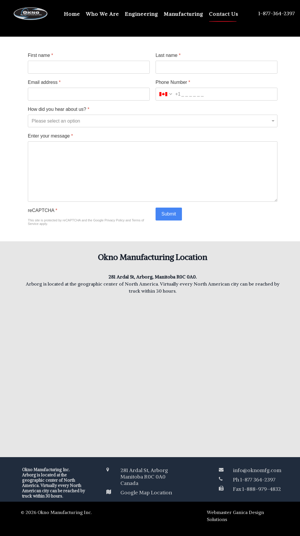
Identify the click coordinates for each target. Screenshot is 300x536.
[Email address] (89, 94)
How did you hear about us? (58, 109)
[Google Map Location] (152, 492)
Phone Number (173, 82)
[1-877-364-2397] (269, 13)
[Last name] (216, 67)
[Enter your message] (152, 171)
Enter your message (50, 135)
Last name (168, 55)
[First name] (89, 67)
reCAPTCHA (42, 210)
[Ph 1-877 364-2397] (251, 479)
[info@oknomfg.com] (251, 470)
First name (40, 55)
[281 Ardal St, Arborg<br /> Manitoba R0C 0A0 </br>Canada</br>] (152, 476)
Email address (44, 82)
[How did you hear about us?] (152, 121)
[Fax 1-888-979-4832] (251, 489)
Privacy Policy (115, 220)
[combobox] (168, 94)
